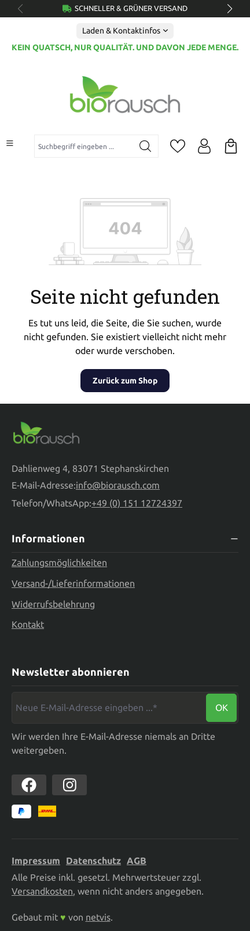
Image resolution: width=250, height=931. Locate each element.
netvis (98, 917)
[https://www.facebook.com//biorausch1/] (29, 784)
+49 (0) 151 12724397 (136, 503)
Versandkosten (42, 891)
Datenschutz (93, 860)
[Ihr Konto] (204, 146)
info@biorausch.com (118, 485)
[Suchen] (146, 146)
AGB (136, 860)
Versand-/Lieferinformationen (73, 583)
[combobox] (83, 146)
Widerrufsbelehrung (53, 604)
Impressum (36, 860)
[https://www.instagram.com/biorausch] (69, 784)
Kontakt (28, 624)
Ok (221, 707)
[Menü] (10, 143)
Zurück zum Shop (125, 380)
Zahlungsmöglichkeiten (59, 562)
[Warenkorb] (230, 146)
